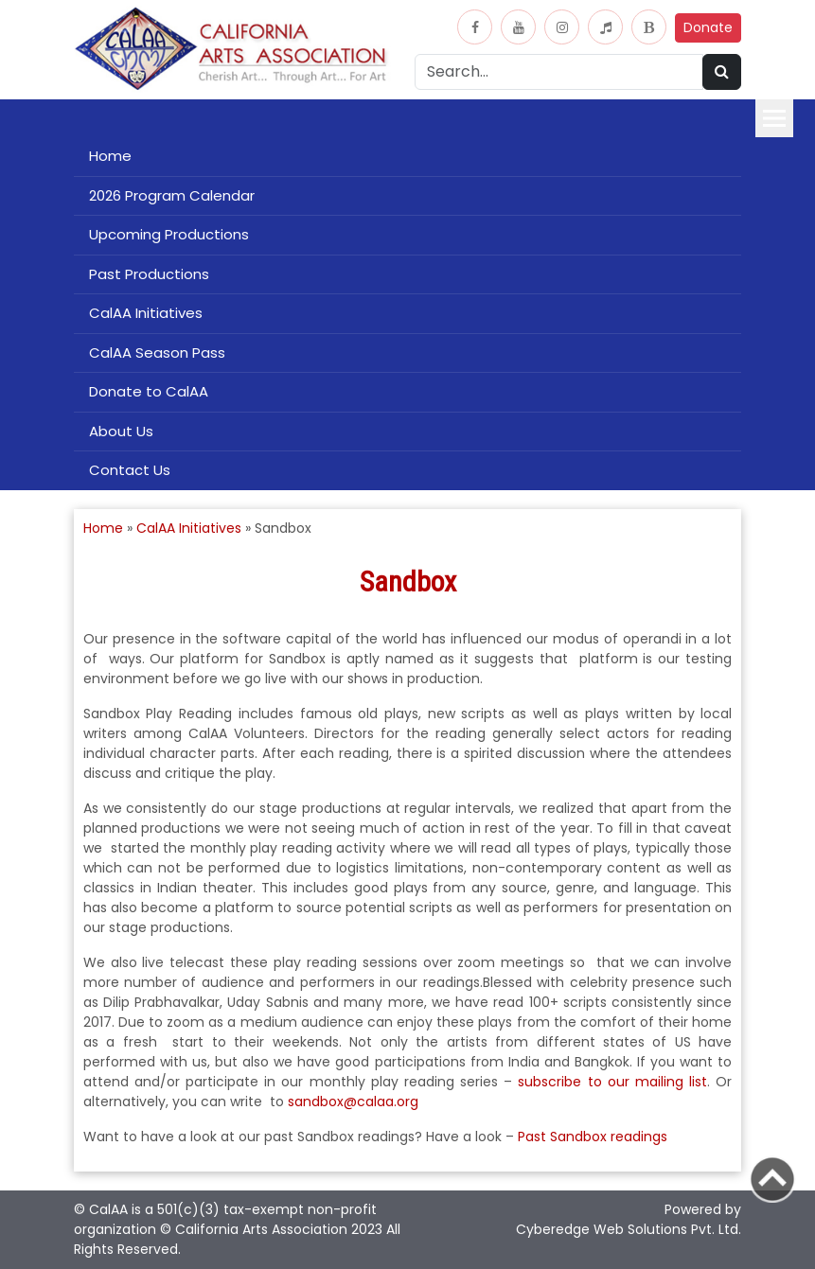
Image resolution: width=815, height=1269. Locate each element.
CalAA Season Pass (157, 352)
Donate (708, 27)
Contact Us (129, 470)
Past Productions (149, 274)
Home (110, 156)
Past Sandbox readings (592, 1136)
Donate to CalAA (148, 391)
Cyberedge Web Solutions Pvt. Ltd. (628, 1229)
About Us (121, 431)
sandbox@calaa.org (353, 1101)
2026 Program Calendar (172, 195)
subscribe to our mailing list (612, 1081)
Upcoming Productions (169, 234)
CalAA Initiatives (146, 313)
